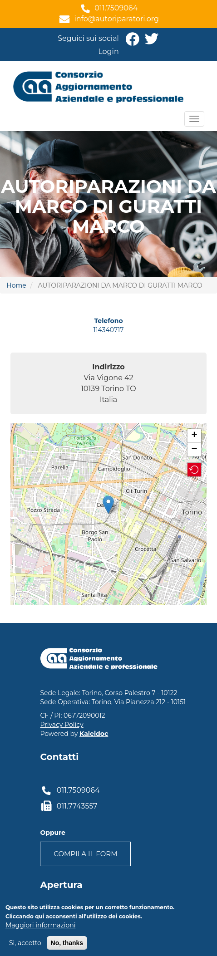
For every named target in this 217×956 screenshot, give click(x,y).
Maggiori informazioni (40, 925)
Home (16, 285)
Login (108, 51)
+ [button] (194, 435)
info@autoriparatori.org (116, 19)
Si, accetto (25, 943)
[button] (194, 469)
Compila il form (85, 853)
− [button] (194, 449)
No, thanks (67, 942)
